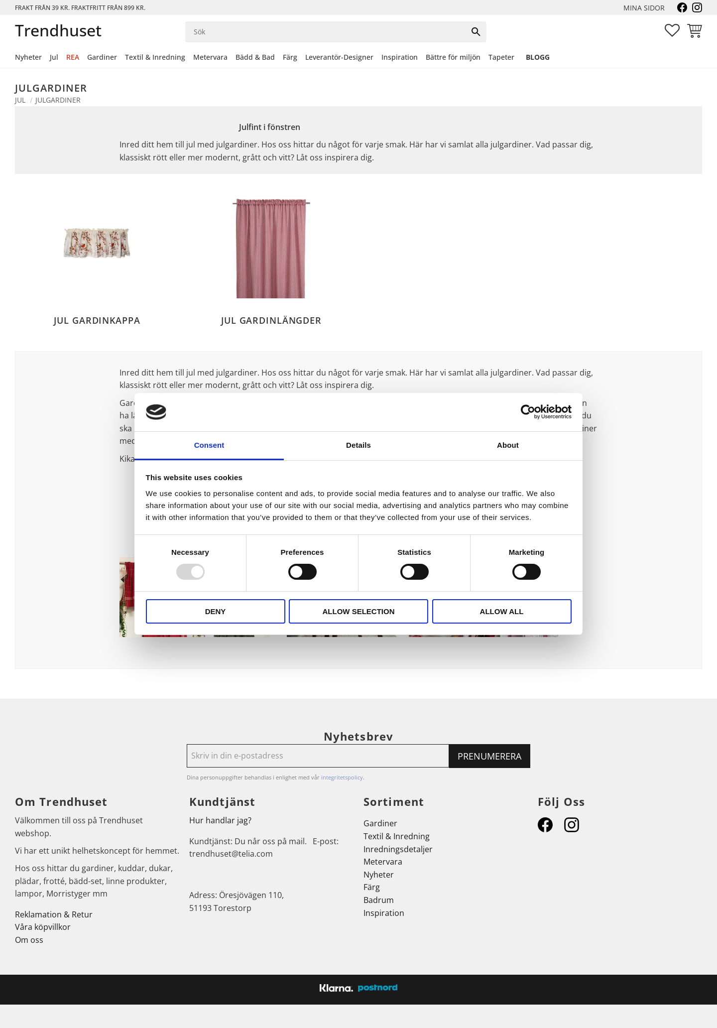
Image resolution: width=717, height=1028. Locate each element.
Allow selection (359, 611)
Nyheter (378, 874)
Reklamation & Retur (54, 914)
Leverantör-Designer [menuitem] (339, 57)
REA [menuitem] (72, 57)
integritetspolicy (342, 777)
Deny (215, 611)
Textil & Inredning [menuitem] (155, 57)
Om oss (29, 939)
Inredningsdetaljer (398, 849)
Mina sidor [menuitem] (644, 7)
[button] (672, 30)
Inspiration (383, 912)
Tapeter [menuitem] (501, 57)
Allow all (502, 611)
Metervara (382, 861)
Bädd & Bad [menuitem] (255, 57)
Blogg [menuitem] (538, 57)
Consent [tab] (209, 445)
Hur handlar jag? (220, 820)
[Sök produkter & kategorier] (326, 32)
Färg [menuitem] (290, 57)
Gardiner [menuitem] (102, 57)
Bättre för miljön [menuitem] (453, 57)
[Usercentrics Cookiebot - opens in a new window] (528, 411)
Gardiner (380, 823)
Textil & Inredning (396, 836)
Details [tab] (358, 445)
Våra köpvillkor (43, 926)
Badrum (378, 900)
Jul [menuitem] (54, 57)
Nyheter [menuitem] (28, 57)
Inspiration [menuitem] (399, 57)
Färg (371, 887)
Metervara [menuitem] (210, 57)
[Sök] (476, 32)
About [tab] (508, 445)
